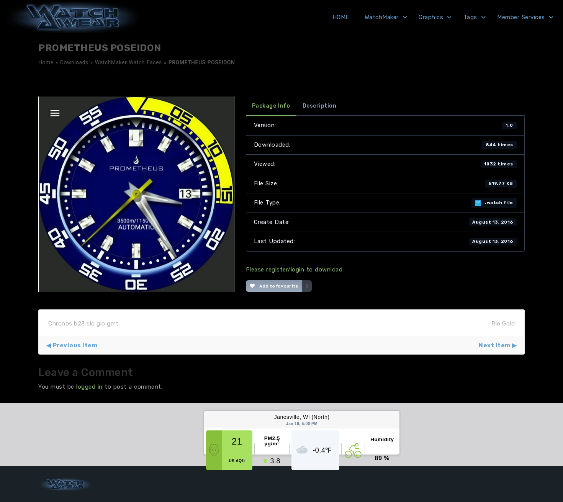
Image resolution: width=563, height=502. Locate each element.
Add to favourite (274, 286)
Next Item (495, 345)
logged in (89, 386)
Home (46, 62)
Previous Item (75, 345)
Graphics (431, 17)
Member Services (521, 17)
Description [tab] (320, 106)
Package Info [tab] (271, 106)
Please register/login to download (294, 269)
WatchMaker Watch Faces (128, 62)
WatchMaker (382, 17)
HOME (340, 17)
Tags (470, 17)
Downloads (74, 62)
